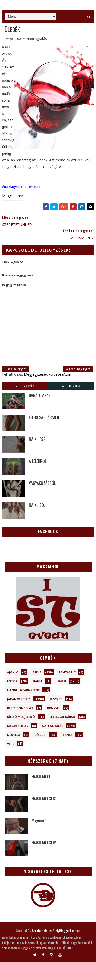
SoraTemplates (42, 930)
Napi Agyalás (37, 38)
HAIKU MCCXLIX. (44, 799)
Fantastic (67, 672)
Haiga (37, 681)
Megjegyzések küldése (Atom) (49, 374)
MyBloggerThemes (68, 930)
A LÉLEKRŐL (37, 461)
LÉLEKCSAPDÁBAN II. (44, 417)
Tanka (67, 735)
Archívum (71, 385)
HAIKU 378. (37, 439)
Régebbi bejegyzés (77, 368)
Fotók (12, 681)
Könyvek (53, 708)
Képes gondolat (20, 708)
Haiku (61, 681)
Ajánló (12, 672)
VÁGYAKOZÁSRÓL (42, 483)
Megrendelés (17, 726)
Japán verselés (19, 699)
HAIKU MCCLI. (41, 777)
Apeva (36, 672)
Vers (10, 744)
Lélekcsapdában (62, 717)
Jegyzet (56, 699)
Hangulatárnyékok (23, 690)
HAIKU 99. (37, 505)
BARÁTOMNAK (40, 395)
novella (13, 735)
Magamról (39, 821)
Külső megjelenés (21, 717)
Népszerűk (25, 385)
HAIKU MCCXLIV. (43, 842)
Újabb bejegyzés (16, 368)
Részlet (40, 735)
